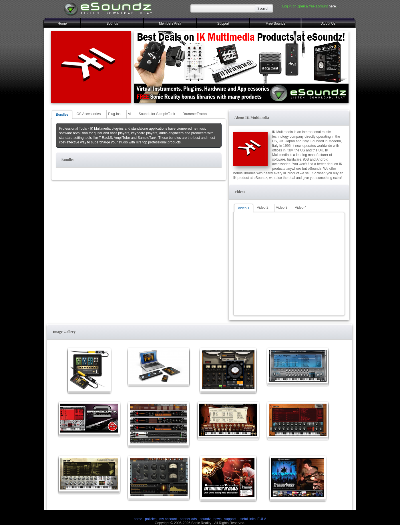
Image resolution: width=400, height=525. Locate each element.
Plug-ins (114, 114)
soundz (205, 519)
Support (223, 23)
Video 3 (281, 208)
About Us (328, 23)
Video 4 (300, 208)
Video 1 (243, 208)
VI (129, 114)
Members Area (170, 23)
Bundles (62, 114)
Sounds (112, 23)
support (230, 519)
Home (62, 23)
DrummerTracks (194, 114)
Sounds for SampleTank (157, 114)
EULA (261, 519)
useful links (246, 519)
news (218, 519)
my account (168, 519)
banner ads (188, 519)
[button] (138, 159)
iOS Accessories (88, 114)
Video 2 (262, 208)
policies (150, 519)
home (138, 519)
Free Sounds (275, 23)
